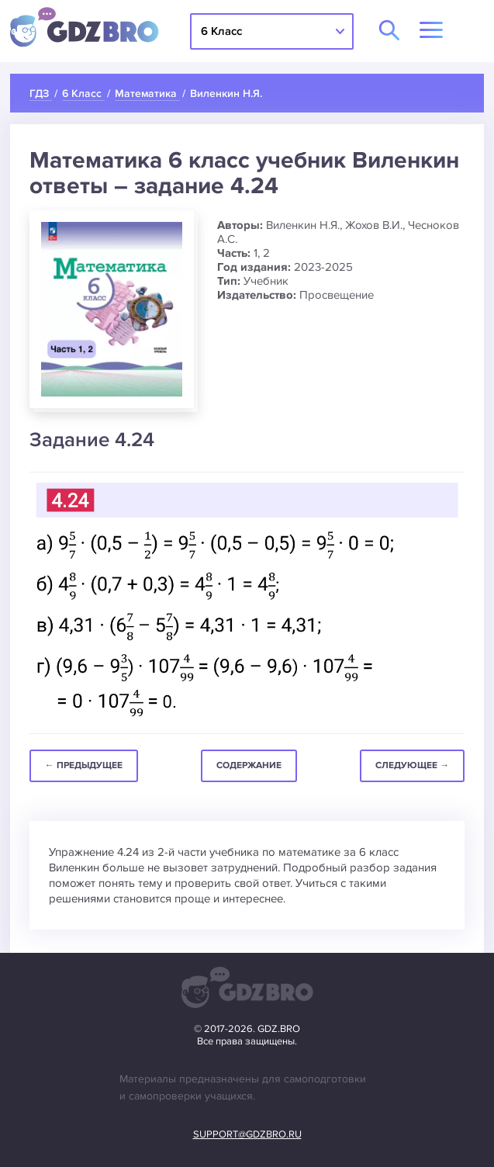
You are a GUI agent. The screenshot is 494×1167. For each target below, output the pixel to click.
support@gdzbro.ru (247, 1134)
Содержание (249, 765)
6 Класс (221, 31)
